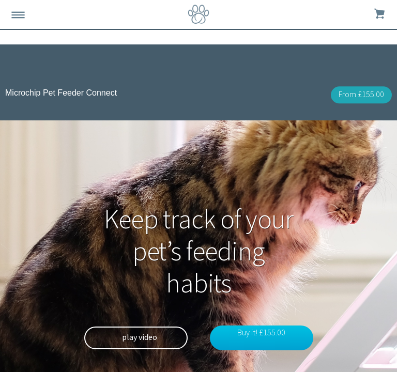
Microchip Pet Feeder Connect (61, 92)
